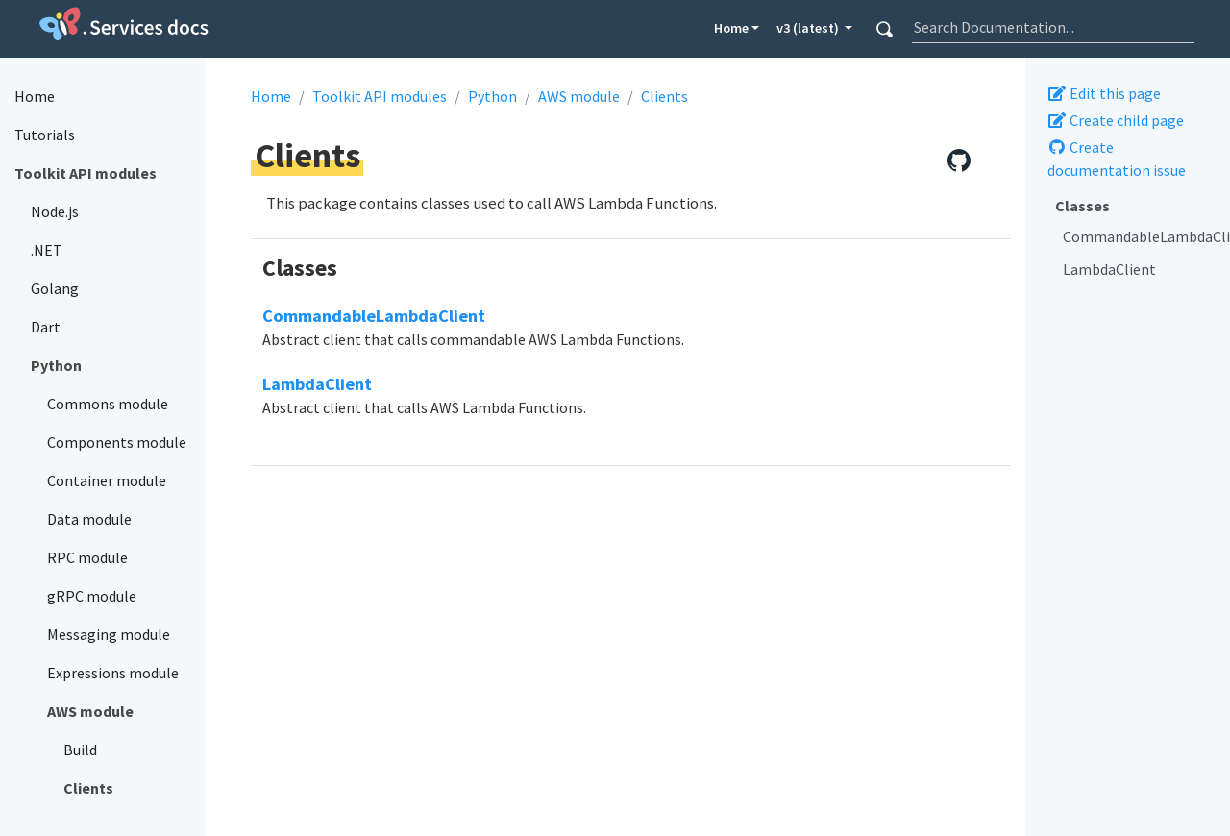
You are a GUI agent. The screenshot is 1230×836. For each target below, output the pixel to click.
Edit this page (1104, 93)
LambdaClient (1109, 269)
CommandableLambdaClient (1139, 236)
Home (731, 28)
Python (492, 96)
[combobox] (1053, 27)
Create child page (1115, 120)
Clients (664, 96)
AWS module (579, 96)
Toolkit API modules (379, 96)
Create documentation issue (1116, 158)
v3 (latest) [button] (809, 28)
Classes (1082, 205)
